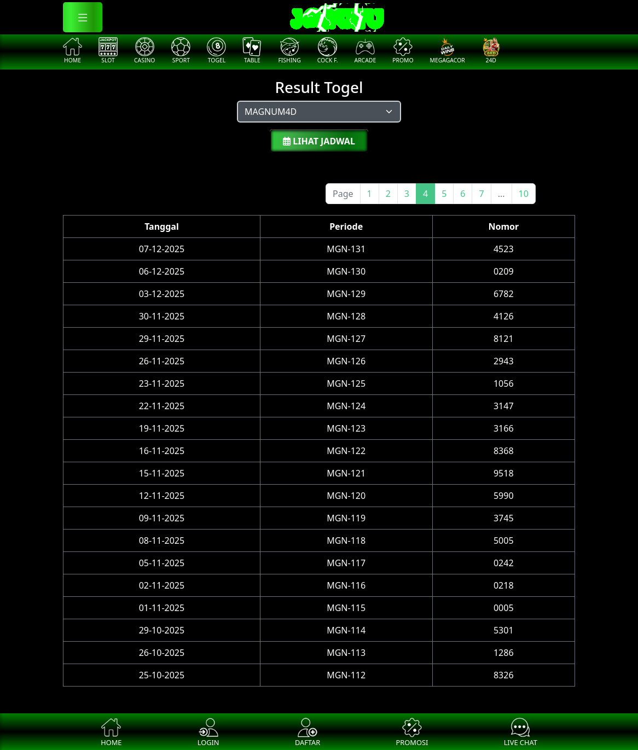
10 (524, 194)
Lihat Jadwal (319, 141)
